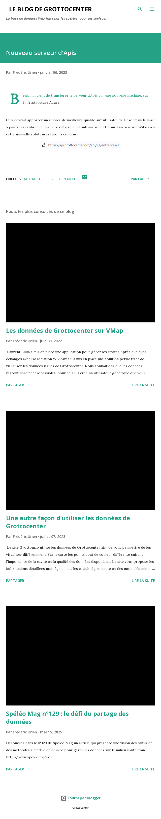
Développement (62, 178)
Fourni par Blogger (81, 798)
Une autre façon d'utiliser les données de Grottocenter (68, 522)
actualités (34, 178)
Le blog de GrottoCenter (49, 9)
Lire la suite (143, 385)
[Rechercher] (140, 9)
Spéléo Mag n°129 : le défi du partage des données (67, 717)
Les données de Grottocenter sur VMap (64, 330)
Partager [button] (140, 178)
